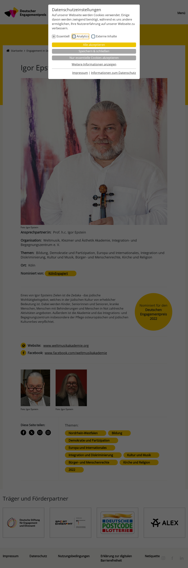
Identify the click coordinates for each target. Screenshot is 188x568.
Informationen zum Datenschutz (113, 73)
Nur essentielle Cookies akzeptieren (94, 58)
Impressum (80, 73)
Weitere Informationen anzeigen (94, 64)
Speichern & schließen (94, 51)
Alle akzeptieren (94, 45)
